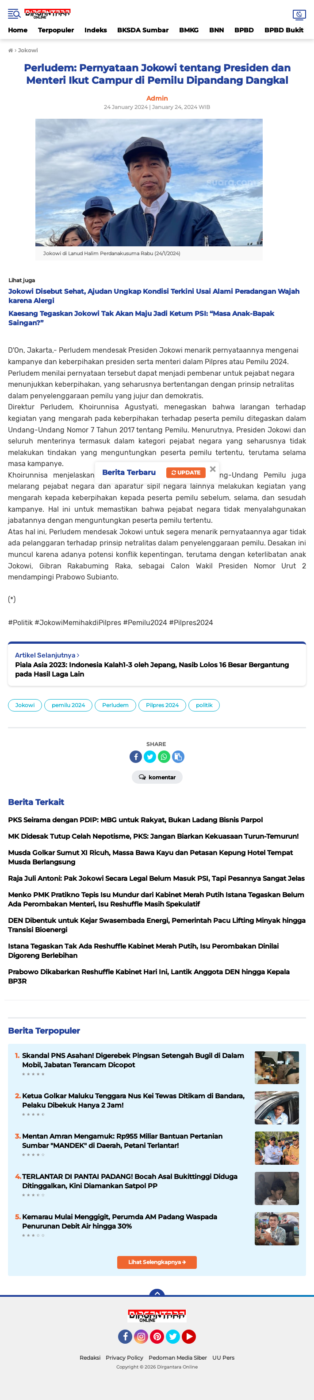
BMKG (189, 30)
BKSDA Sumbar (142, 30)
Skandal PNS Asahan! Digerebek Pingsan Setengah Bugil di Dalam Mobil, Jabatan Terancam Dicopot (133, 1060)
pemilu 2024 (68, 705)
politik (204, 705)
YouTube (195, 1341)
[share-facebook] (136, 757)
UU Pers (223, 1357)
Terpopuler (56, 30)
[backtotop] (157, 1297)
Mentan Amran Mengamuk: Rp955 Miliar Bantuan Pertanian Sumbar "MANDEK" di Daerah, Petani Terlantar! (122, 1141)
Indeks (95, 30)
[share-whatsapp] (164, 757)
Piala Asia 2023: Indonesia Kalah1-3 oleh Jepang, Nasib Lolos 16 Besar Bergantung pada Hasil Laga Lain (152, 669)
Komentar (157, 776)
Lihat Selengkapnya (157, 1262)
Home (17, 30)
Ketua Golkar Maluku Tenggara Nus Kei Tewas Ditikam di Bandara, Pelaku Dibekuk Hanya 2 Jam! (133, 1100)
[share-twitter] (150, 757)
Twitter (177, 1341)
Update (186, 472)
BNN (216, 30)
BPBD (244, 30)
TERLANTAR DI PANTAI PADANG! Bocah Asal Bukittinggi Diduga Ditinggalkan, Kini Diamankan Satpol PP (129, 1181)
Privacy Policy (124, 1357)
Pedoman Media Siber (178, 1357)
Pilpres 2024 (162, 705)
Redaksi (90, 1357)
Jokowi (24, 705)
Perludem (115, 705)
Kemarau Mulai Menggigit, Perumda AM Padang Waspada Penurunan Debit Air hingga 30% (119, 1221)
